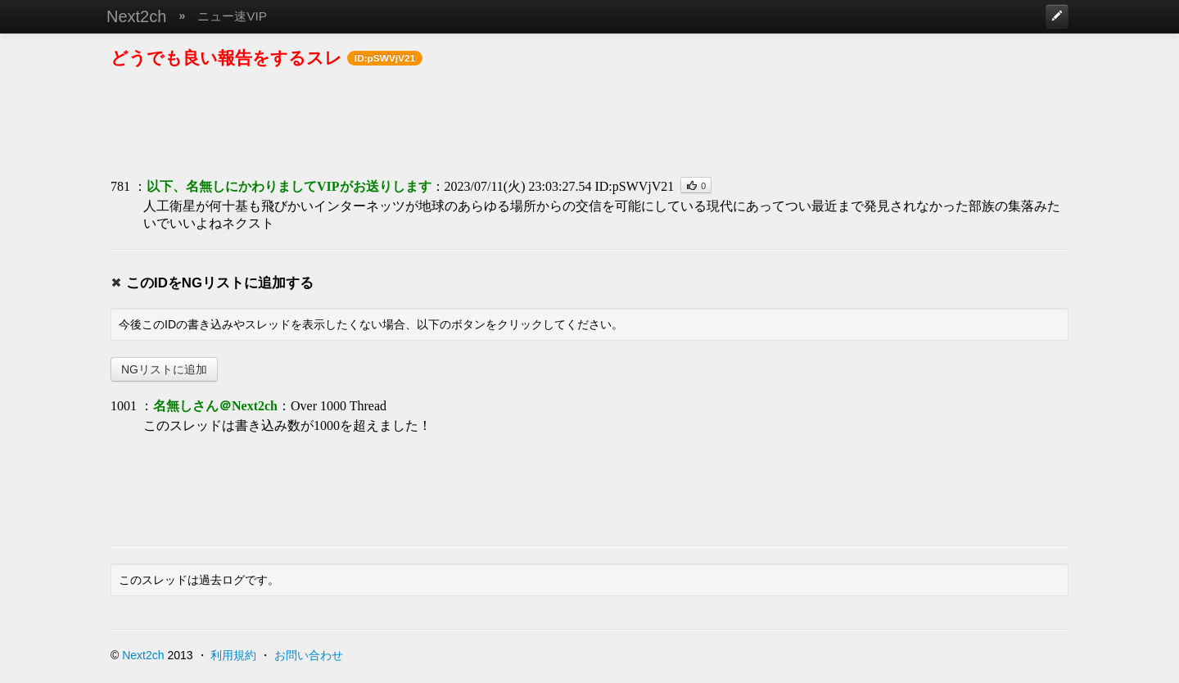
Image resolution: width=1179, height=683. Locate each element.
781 (120, 186)
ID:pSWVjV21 (634, 186)
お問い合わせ (308, 655)
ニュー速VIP (232, 16)
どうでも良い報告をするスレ (226, 57)
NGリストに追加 (164, 369)
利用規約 (233, 655)
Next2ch (136, 16)
